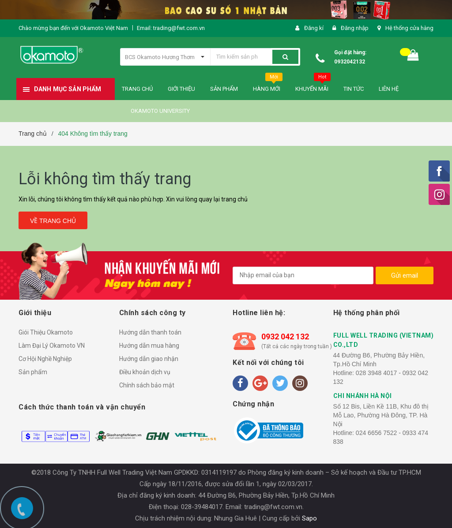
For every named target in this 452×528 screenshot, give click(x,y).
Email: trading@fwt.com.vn (171, 28)
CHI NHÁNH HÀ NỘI (362, 395)
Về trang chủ (53, 220)
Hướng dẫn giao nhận (148, 358)
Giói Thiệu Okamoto (46, 332)
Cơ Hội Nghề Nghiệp (45, 358)
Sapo (309, 518)
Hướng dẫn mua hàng (149, 345)
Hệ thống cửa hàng (409, 28)
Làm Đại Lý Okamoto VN (52, 345)
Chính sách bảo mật (146, 385)
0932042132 (349, 62)
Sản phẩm (33, 372)
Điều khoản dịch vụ (144, 372)
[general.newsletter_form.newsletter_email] (303, 275)
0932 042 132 (285, 336)
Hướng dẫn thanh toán (150, 332)
